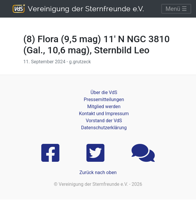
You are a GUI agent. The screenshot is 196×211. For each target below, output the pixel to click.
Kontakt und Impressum (104, 113)
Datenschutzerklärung (104, 127)
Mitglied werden (103, 106)
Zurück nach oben (98, 172)
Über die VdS (104, 92)
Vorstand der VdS (104, 120)
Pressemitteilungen (104, 99)
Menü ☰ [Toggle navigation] (176, 8)
